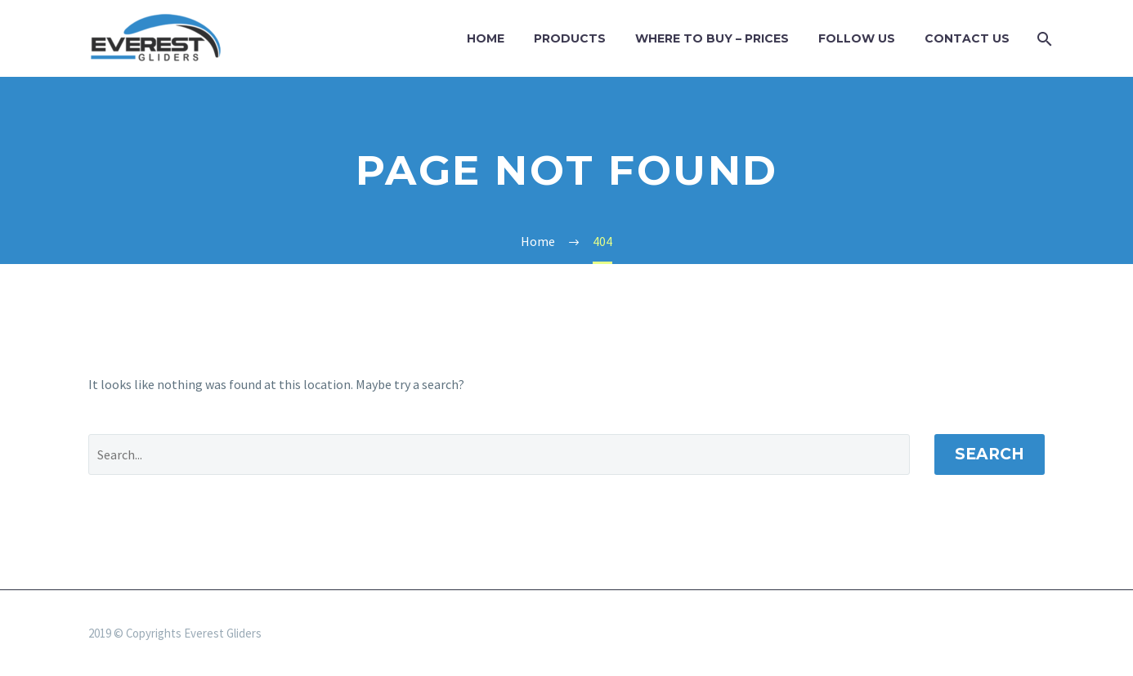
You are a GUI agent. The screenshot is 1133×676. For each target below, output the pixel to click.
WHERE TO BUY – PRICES (712, 38)
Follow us (856, 38)
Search (989, 454)
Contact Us (967, 38)
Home (485, 38)
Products (570, 38)
